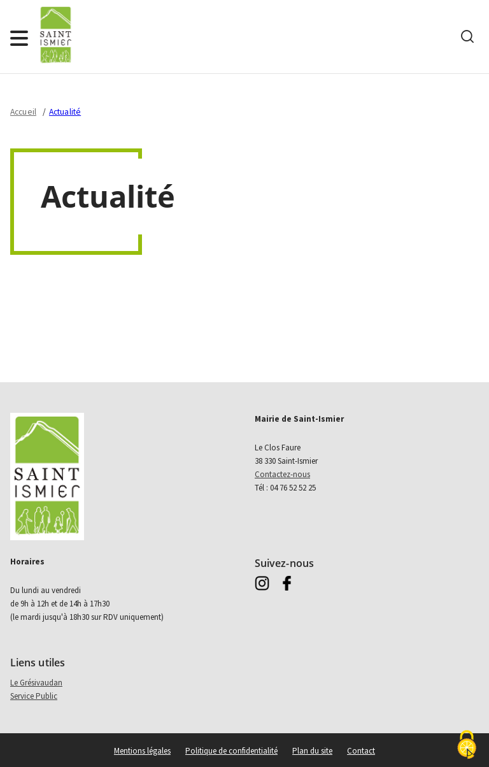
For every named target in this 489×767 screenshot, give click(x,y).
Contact (361, 750)
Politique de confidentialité (231, 750)
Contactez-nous (282, 474)
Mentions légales (142, 750)
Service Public (33, 696)
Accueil (23, 111)
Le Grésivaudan (36, 682)
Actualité (65, 111)
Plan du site (312, 750)
